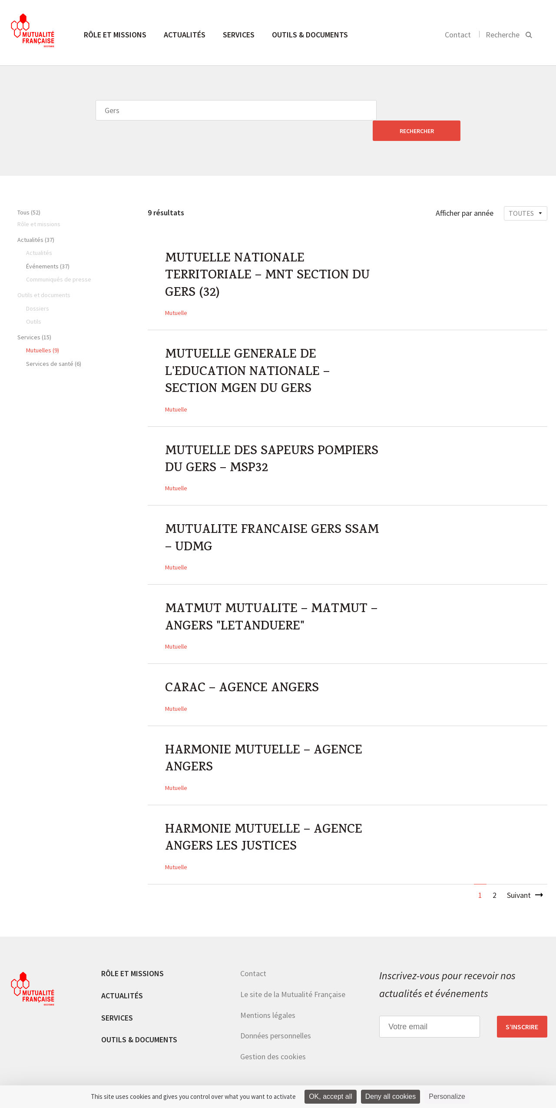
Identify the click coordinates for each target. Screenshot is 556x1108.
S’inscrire (522, 1010)
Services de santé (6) (53, 343)
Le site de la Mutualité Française (292, 978)
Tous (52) (28, 192)
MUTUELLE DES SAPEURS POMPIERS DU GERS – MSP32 (272, 442)
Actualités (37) (35, 219)
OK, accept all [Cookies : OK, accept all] (330, 1096)
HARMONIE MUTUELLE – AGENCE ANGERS (264, 743)
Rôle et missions (115, 35)
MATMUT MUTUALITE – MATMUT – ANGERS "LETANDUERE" (271, 601)
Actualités (184, 35)
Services (239, 35)
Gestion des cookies (273, 1040)
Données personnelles (275, 1019)
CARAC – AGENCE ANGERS (242, 672)
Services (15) (34, 317)
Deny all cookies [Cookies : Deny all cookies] (390, 1096)
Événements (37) (48, 246)
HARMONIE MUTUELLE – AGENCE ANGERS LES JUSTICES (264, 822)
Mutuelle (176, 293)
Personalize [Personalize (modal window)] (447, 1096)
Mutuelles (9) (42, 330)
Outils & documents (310, 35)
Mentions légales (267, 998)
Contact (458, 35)
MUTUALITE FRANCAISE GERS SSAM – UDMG (254, 521)
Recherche (503, 35)
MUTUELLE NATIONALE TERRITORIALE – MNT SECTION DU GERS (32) (268, 257)
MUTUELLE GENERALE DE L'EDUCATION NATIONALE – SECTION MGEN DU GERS (247, 354)
